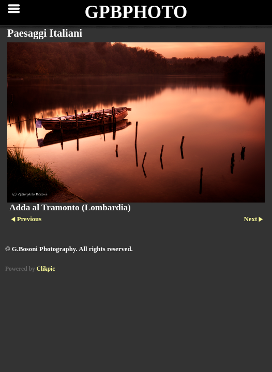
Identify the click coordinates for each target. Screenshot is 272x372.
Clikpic (46, 269)
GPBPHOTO (136, 12)
